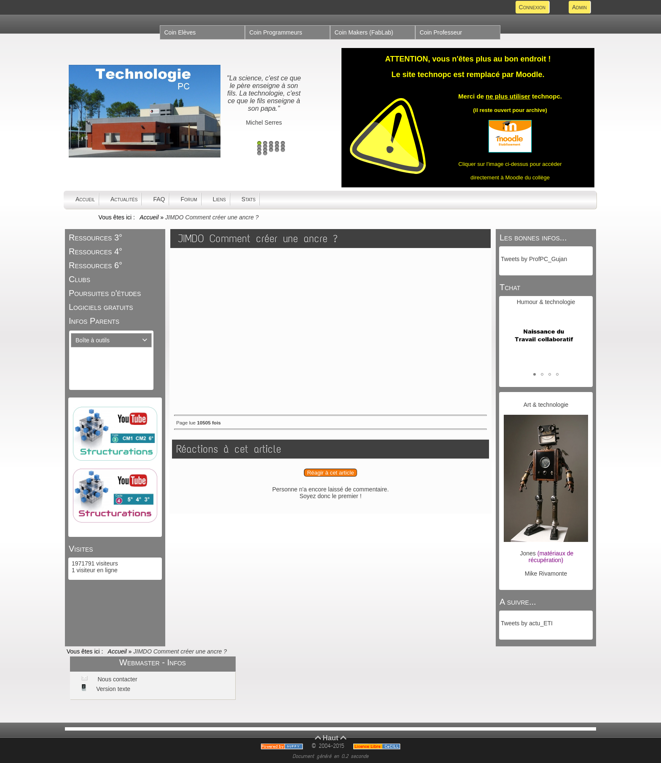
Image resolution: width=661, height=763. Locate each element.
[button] (534, 374)
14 (276, 149)
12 (265, 149)
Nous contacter (116, 679)
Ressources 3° (95, 237)
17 (265, 153)
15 (282, 149)
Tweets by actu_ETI (527, 623)
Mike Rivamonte (546, 573)
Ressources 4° (95, 251)
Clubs (79, 279)
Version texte (112, 689)
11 (259, 149)
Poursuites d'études (105, 293)
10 (282, 146)
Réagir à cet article (330, 473)
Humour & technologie (546, 302)
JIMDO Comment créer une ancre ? (258, 238)
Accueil (149, 217)
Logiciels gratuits (101, 307)
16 (259, 153)
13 (271, 149)
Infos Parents (94, 320)
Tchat (510, 287)
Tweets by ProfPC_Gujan (534, 259)
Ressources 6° (95, 265)
